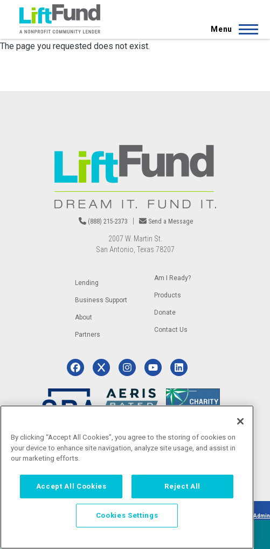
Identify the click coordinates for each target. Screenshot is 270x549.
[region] (127, 477)
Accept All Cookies (71, 486)
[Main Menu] (231, 29)
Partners (87, 334)
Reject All (182, 486)
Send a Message (170, 221)
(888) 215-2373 (108, 221)
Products (167, 295)
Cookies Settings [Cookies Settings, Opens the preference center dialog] (127, 515)
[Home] (59, 18)
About (83, 317)
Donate (165, 312)
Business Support (101, 300)
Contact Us (171, 329)
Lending (87, 283)
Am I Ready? (172, 278)
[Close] (240, 421)
